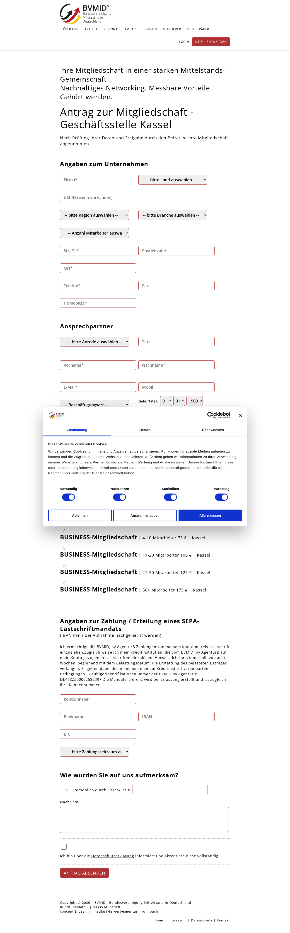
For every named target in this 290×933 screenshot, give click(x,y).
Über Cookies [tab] (213, 430)
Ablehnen (79, 515)
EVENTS (131, 29)
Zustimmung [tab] (77, 430)
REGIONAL (111, 29)
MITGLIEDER (172, 29)
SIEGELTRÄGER (198, 29)
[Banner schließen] (240, 415)
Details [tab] (144, 430)
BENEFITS (150, 29)
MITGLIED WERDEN (211, 41)
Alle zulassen (210, 515)
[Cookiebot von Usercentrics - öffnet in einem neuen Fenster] (210, 415)
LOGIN (184, 41)
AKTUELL (91, 29)
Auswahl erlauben (145, 515)
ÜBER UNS (71, 29)
